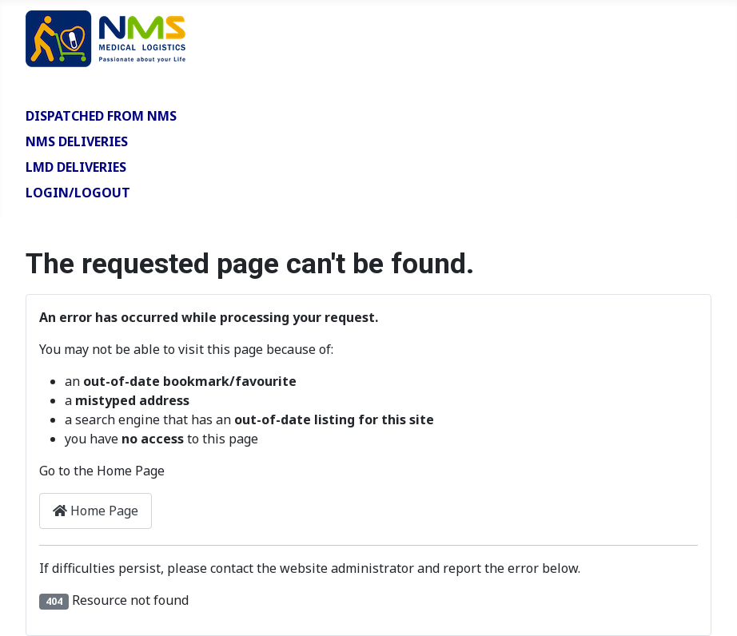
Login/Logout (78, 192)
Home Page (95, 510)
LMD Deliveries (76, 167)
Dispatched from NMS (101, 116)
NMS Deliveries (77, 141)
